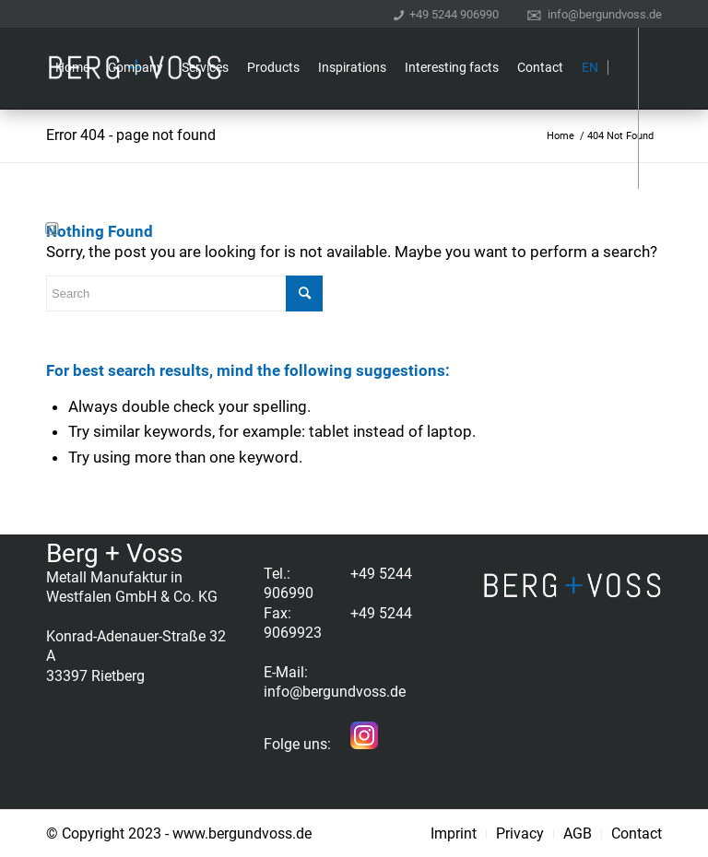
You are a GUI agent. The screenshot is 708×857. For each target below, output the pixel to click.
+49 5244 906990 (454, 13)
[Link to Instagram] (51, 228)
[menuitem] (446, 14)
